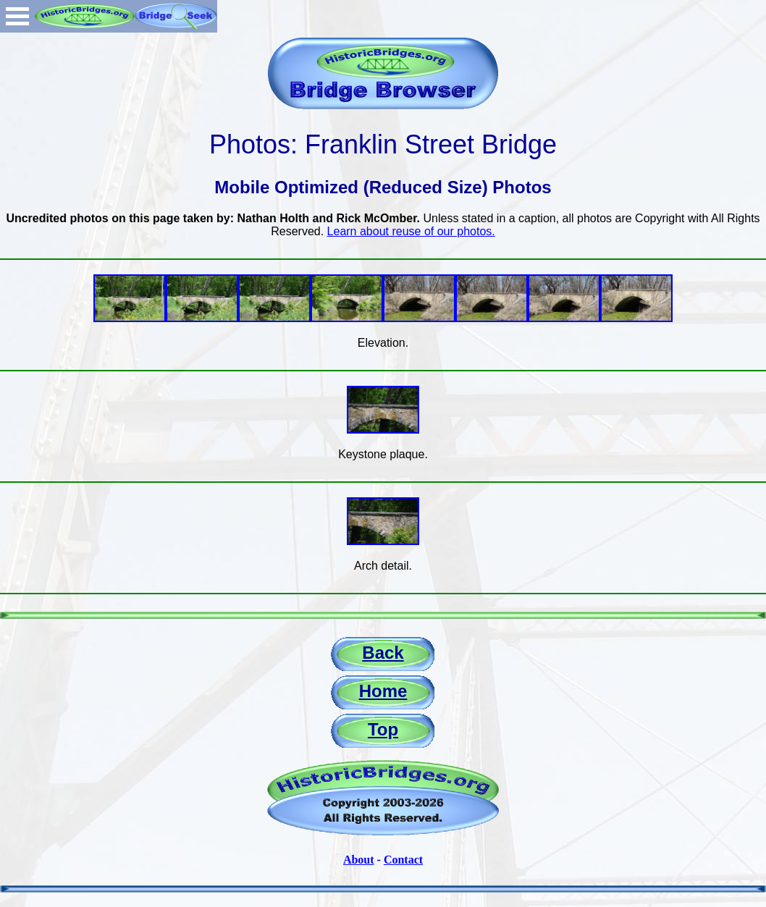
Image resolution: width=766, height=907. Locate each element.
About (358, 859)
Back (382, 652)
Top (383, 729)
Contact (403, 859)
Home (383, 691)
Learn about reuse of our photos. (411, 231)
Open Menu (17, 16)
